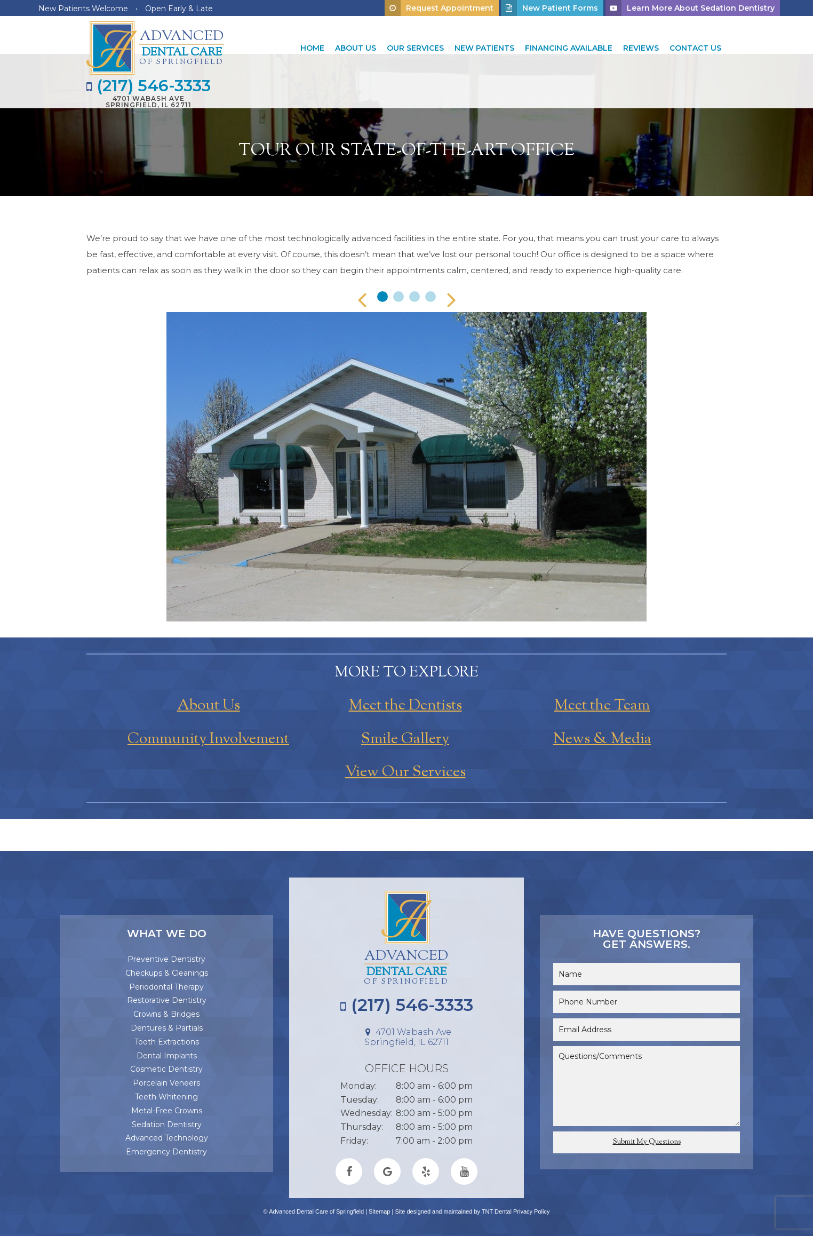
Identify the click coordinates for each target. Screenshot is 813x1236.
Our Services (415, 48)
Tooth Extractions (166, 1042)
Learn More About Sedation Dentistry (690, 8)
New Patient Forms (549, 8)
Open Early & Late (179, 8)
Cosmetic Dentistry (166, 1069)
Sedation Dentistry (167, 1124)
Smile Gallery (405, 739)
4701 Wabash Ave (148, 101)
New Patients (484, 48)
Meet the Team (602, 705)
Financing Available (568, 48)
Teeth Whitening (166, 1097)
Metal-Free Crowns (166, 1110)
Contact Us (695, 48)
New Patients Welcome (83, 8)
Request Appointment (439, 8)
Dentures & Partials (167, 1028)
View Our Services (405, 772)
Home (312, 48)
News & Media (602, 739)
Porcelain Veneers (166, 1083)
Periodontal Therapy (166, 987)
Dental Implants (167, 1055)
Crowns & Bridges (166, 1014)
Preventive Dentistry (166, 959)
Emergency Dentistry (166, 1152)
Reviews (641, 48)
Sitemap (379, 1211)
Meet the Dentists (405, 705)
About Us (355, 48)
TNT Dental (497, 1211)
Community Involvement (208, 739)
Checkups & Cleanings (166, 973)
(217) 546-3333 (148, 86)
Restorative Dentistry (166, 1000)
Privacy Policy (531, 1211)
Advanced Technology (166, 1138)
